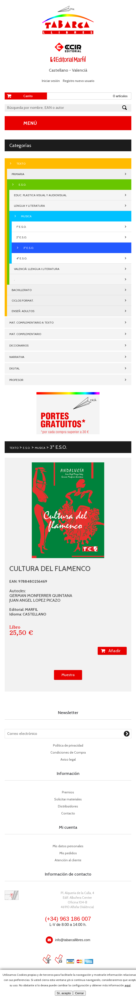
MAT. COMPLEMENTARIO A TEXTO (31, 322)
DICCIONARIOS (19, 345)
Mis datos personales (68, 846)
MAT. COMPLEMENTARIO (25, 334)
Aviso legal (68, 759)
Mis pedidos (68, 853)
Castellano (58, 70)
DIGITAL (14, 368)
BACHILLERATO (22, 290)
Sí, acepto (64, 993)
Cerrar (79, 993)
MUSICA (26, 216)
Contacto (68, 813)
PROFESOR (16, 380)
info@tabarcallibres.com (72, 940)
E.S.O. (22, 184)
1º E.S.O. (21, 226)
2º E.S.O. (21, 237)
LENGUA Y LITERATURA (29, 205)
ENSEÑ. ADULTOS (23, 311)
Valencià (79, 70)
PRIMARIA (18, 174)
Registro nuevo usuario (78, 81)
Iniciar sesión (51, 81)
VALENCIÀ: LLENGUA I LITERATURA (36, 269)
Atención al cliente (68, 860)
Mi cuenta (68, 827)
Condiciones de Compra (68, 752)
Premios (68, 792)
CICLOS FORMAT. (23, 300)
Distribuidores (68, 806)
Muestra (68, 675)
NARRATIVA (16, 357)
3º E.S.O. (28, 248)
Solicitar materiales (68, 799)
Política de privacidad (68, 745)
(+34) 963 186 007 (68, 919)
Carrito (28, 96)
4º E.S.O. (21, 258)
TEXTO (20, 163)
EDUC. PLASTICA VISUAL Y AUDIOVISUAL (40, 195)
